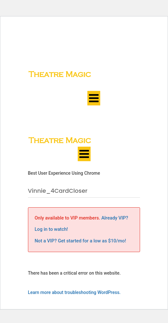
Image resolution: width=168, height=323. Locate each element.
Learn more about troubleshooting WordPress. (74, 292)
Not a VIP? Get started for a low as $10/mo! (80, 241)
